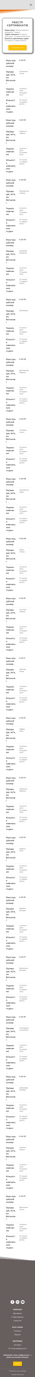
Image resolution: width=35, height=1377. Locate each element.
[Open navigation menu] (31, 5)
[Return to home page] (6, 4)
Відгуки (18, 1335)
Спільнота (17, 1321)
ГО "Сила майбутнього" (17, 1348)
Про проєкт (17, 1313)
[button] (17, 47)
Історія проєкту (17, 1317)
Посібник (17, 1331)
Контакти (17, 1345)
